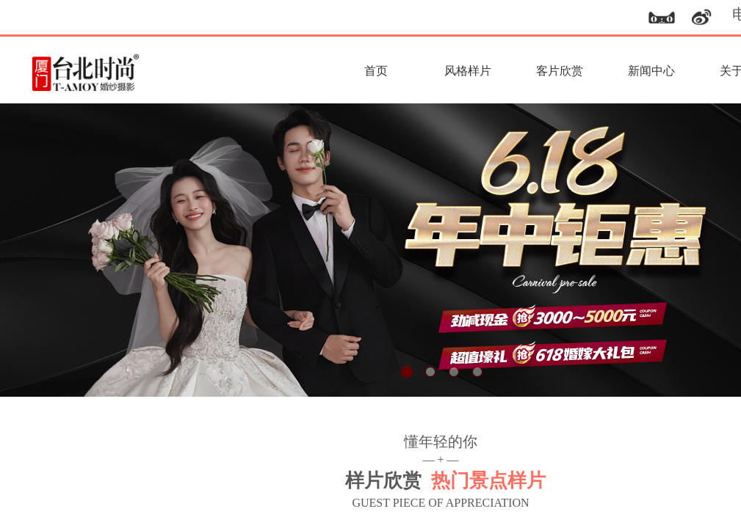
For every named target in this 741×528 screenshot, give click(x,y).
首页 (376, 71)
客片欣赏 (559, 71)
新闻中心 (651, 71)
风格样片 (467, 71)
